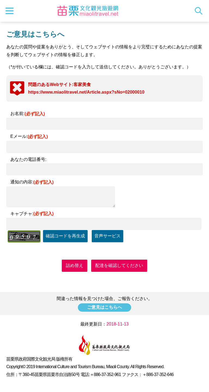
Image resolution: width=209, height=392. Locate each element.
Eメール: (29, 136)
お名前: (27, 113)
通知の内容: (32, 182)
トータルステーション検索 (200, 10)
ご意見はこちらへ (104, 307)
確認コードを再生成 (65, 236)
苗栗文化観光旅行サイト (88, 11)
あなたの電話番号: (28, 159)
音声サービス (107, 236)
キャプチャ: (32, 213)
